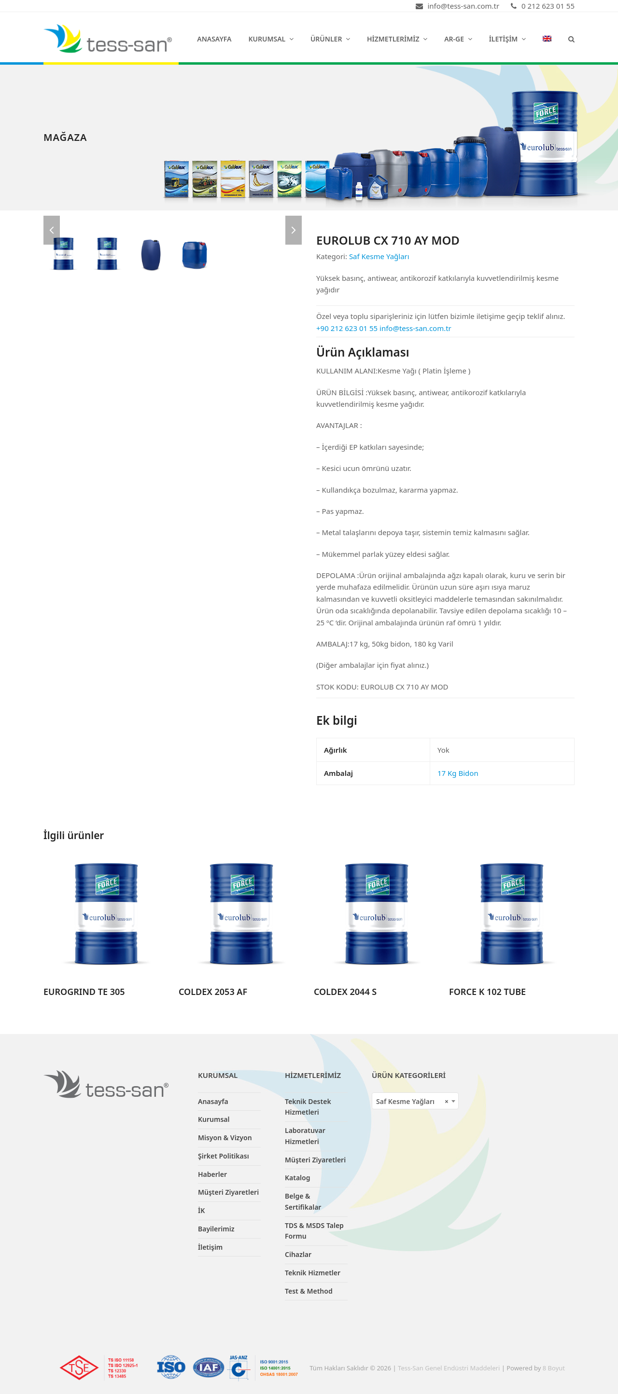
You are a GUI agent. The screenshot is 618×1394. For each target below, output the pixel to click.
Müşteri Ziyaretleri (228, 1192)
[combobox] (415, 1100)
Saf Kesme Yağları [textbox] (412, 1101)
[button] (571, 39)
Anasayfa (213, 1101)
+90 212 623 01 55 (347, 328)
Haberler (212, 1174)
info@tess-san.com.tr (415, 328)
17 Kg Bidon (457, 773)
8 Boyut (554, 1368)
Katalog (297, 1177)
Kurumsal (214, 1119)
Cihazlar (298, 1254)
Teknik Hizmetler (312, 1272)
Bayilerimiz (216, 1228)
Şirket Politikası (223, 1155)
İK (201, 1210)
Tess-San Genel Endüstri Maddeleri (449, 1368)
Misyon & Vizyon (225, 1137)
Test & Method (309, 1291)
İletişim (210, 1247)
